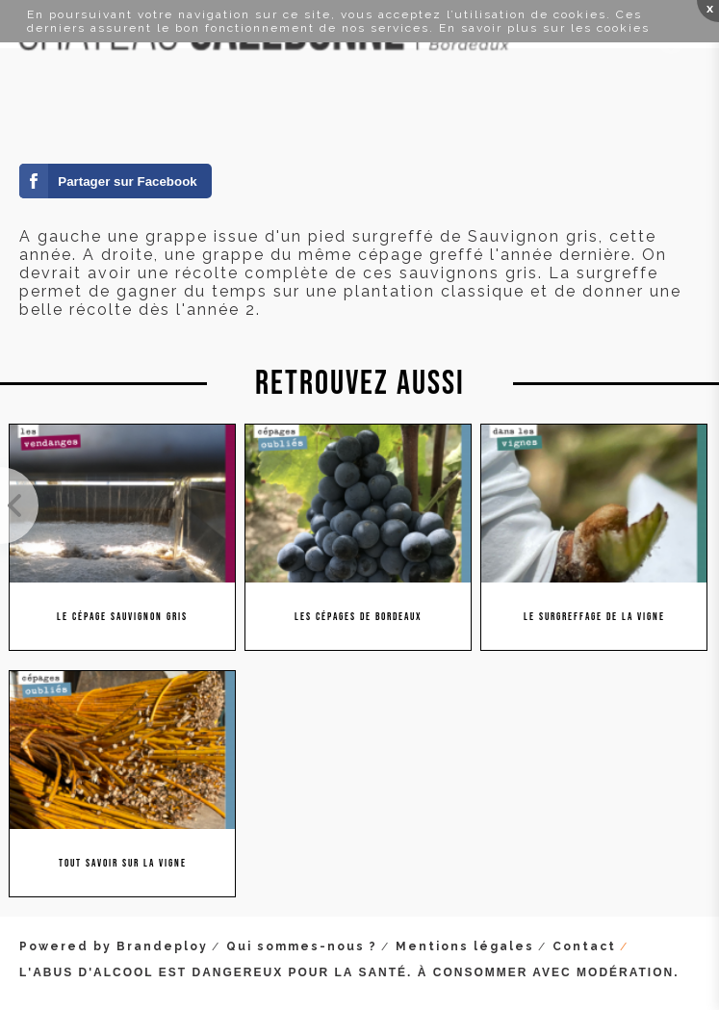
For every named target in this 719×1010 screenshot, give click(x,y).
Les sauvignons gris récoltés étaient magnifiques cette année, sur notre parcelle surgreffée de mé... (19, 505)
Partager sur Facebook (127, 181)
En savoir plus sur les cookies (544, 28)
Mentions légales (465, 946)
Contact (584, 946)
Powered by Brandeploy (113, 946)
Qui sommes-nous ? (301, 946)
